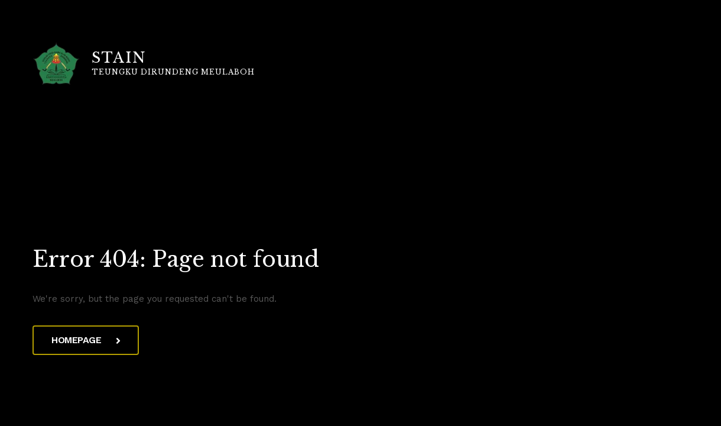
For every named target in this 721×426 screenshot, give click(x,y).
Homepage (85, 340)
